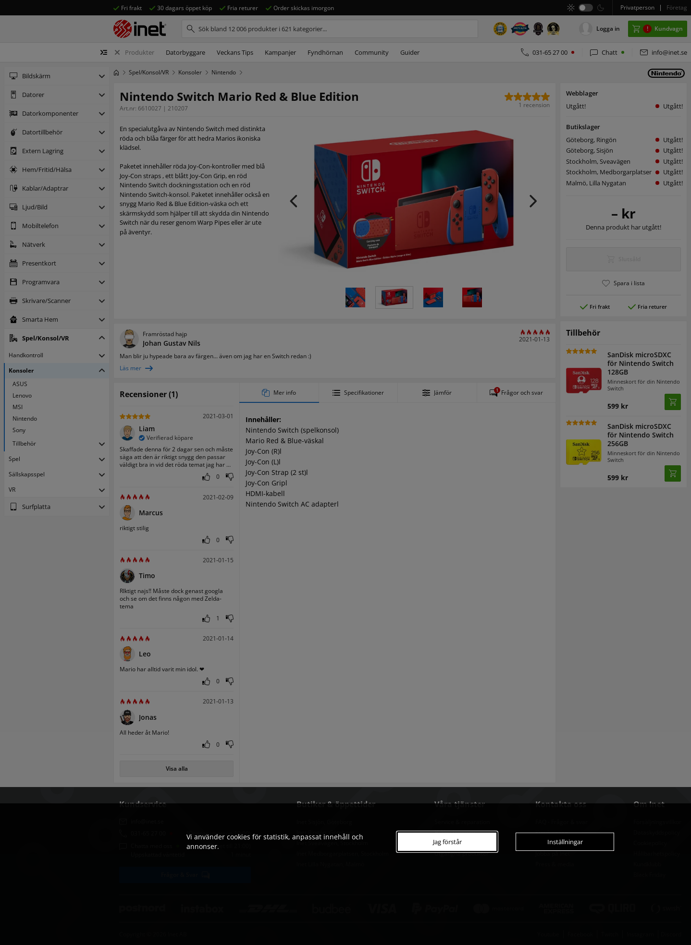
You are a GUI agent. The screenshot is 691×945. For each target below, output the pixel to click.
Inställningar (565, 841)
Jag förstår (447, 841)
